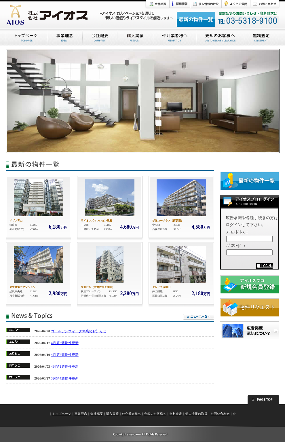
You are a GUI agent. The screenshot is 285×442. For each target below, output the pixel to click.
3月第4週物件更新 (65, 378)
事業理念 (81, 413)
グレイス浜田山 (161, 287)
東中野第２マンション (22, 287)
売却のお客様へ (155, 413)
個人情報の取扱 (196, 413)
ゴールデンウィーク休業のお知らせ (78, 331)
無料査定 (176, 413)
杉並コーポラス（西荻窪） (167, 220)
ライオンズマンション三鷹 (96, 220)
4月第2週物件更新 (65, 355)
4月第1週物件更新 (65, 367)
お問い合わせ (220, 413)
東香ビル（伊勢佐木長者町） (98, 287)
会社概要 (96, 413)
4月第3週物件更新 (65, 343)
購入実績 (112, 413)
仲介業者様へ (131, 413)
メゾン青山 (16, 220)
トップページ (61, 413)
